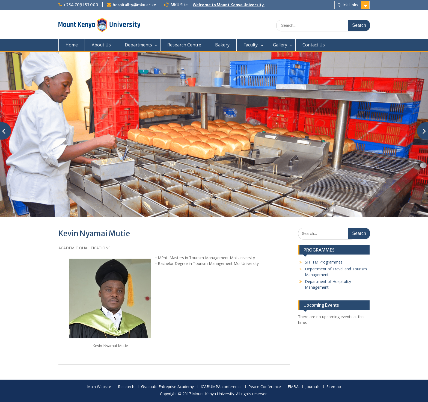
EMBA (293, 387)
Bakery (222, 45)
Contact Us (313, 45)
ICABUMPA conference (221, 387)
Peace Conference (264, 387)
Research (126, 387)
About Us (101, 45)
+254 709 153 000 (80, 4)
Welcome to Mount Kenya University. (228, 4)
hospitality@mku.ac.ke (134, 4)
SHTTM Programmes (324, 262)
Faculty (250, 45)
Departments (138, 45)
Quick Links (347, 4)
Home (72, 45)
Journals (312, 387)
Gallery (280, 45)
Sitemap (333, 387)
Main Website (99, 387)
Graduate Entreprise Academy (167, 387)
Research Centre (184, 45)
